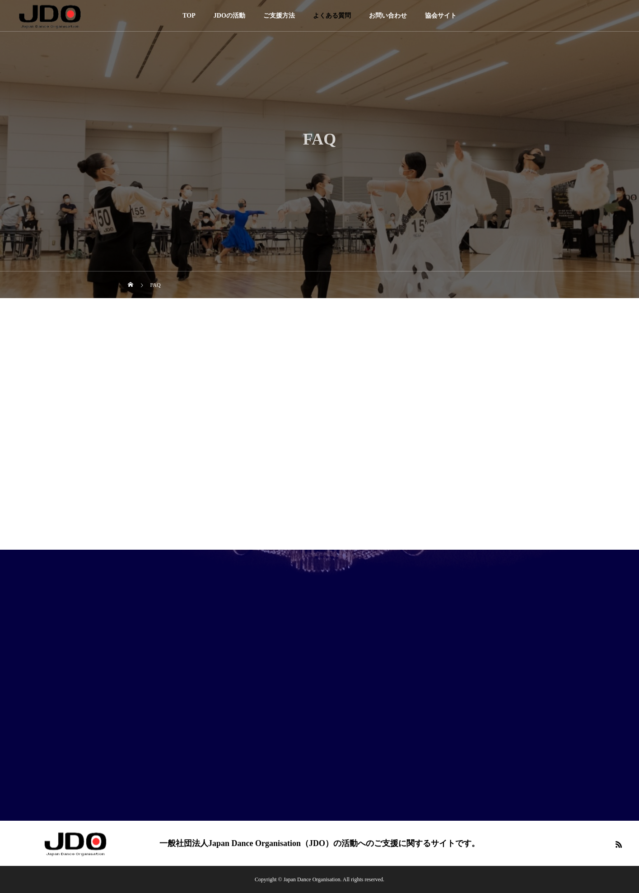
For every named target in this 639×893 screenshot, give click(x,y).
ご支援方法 (279, 15)
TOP (189, 15)
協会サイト (441, 15)
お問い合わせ (388, 15)
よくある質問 (332, 15)
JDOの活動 (229, 15)
